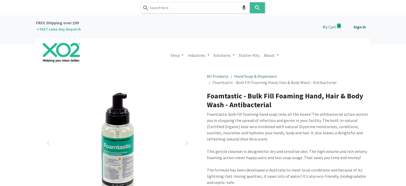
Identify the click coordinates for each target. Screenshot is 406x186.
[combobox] (195, 7)
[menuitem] (249, 55)
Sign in (359, 26)
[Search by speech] (244, 7)
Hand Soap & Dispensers (255, 76)
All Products (218, 76)
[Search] (257, 7)
